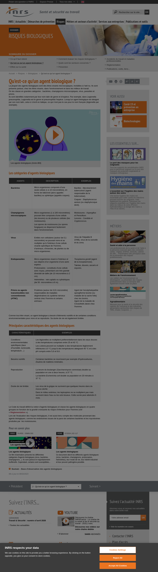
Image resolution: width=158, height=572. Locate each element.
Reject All (117, 562)
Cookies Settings (117, 554)
